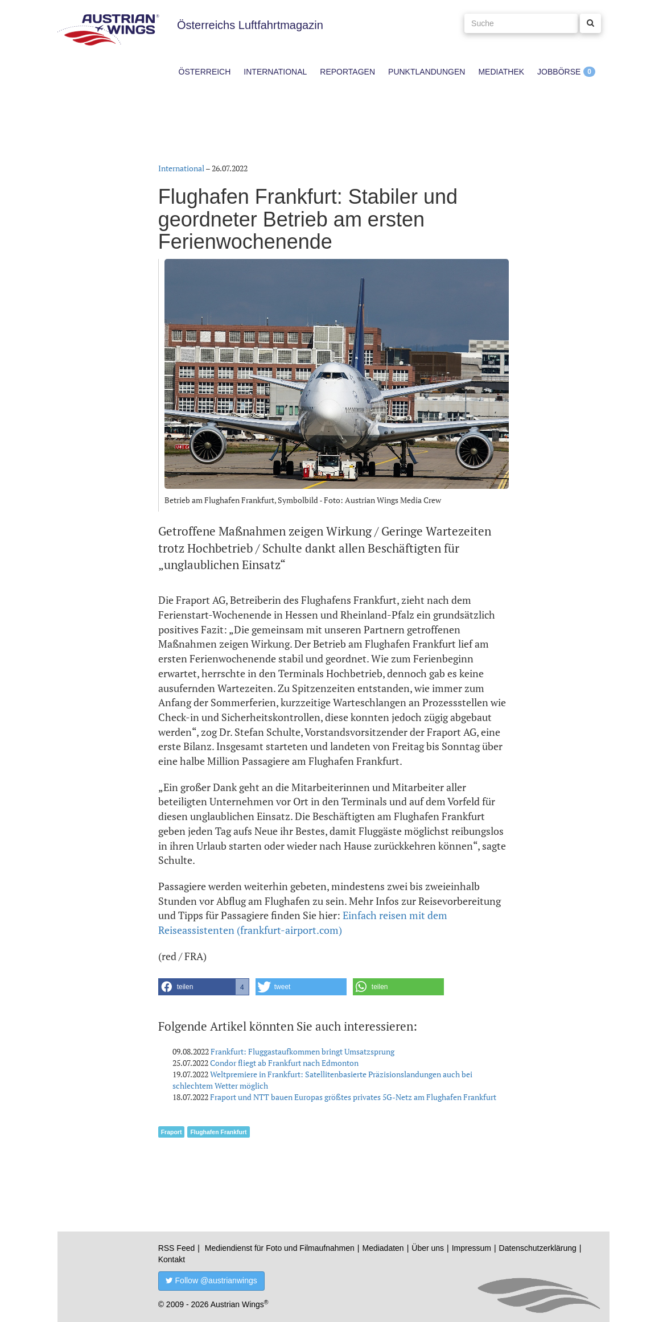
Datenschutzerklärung (538, 1248)
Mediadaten (383, 1248)
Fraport (171, 1132)
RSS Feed (176, 1248)
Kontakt (171, 1259)
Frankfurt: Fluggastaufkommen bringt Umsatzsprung (302, 1051)
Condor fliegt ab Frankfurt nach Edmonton (284, 1062)
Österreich (205, 71)
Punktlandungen (426, 71)
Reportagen (347, 71)
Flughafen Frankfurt (218, 1132)
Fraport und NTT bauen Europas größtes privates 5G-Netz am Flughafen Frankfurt (353, 1097)
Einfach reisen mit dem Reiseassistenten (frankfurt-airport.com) (302, 922)
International (275, 71)
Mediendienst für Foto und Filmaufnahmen (280, 1248)
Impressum (471, 1248)
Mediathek (501, 71)
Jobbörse (558, 71)
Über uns (427, 1248)
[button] (203, 986)
